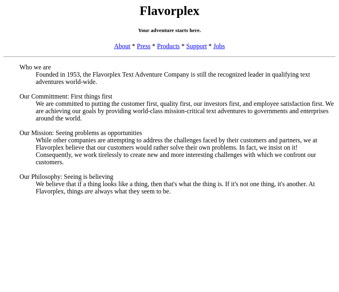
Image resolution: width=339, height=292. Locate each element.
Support (196, 46)
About (122, 46)
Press (144, 46)
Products (168, 46)
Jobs (219, 46)
